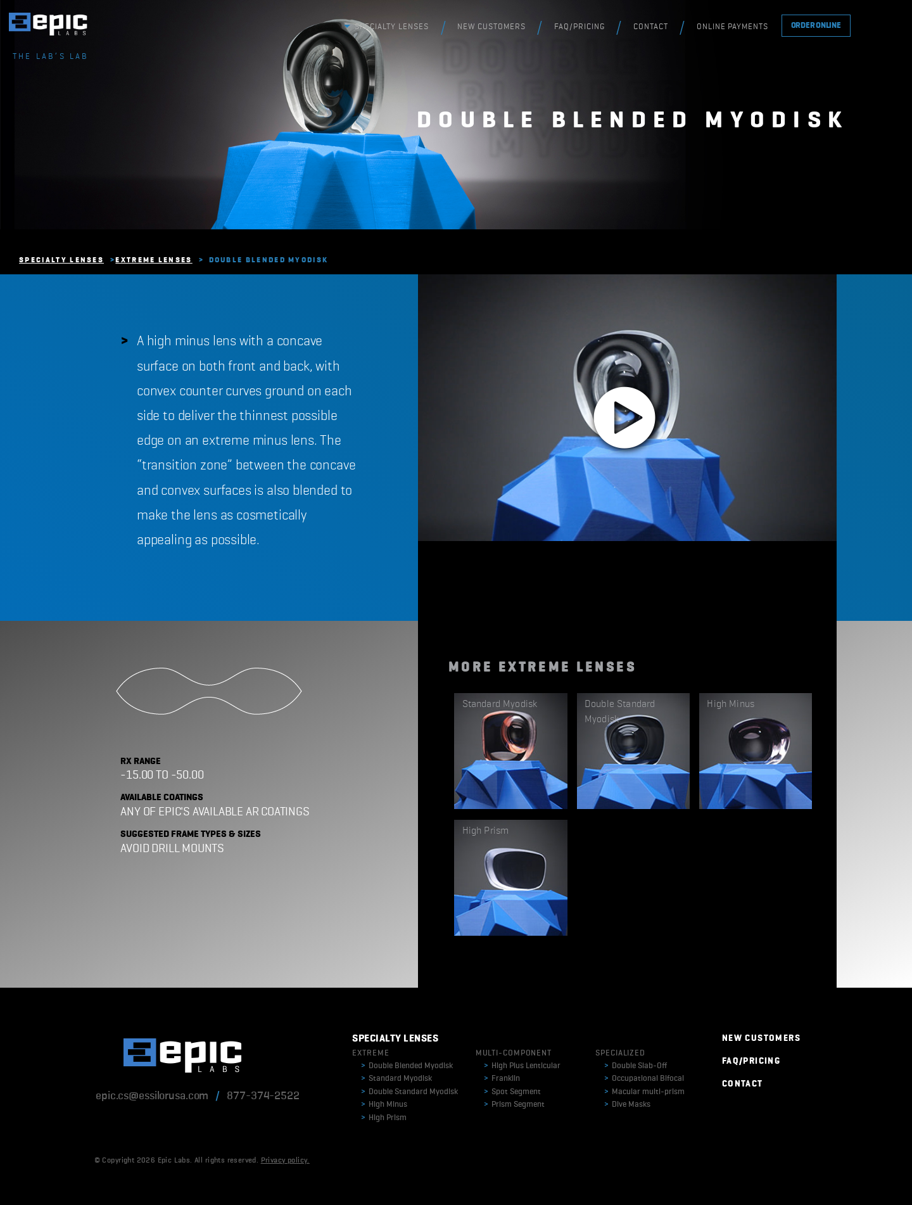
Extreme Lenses (153, 260)
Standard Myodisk (396, 1078)
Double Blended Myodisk (407, 1066)
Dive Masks (627, 1104)
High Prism (384, 1118)
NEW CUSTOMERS (491, 27)
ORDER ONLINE (816, 26)
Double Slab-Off (635, 1066)
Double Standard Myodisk (409, 1092)
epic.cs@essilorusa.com (152, 1096)
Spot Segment (512, 1092)
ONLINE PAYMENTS (733, 27)
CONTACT (650, 27)
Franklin (502, 1078)
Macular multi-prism (644, 1092)
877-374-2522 (263, 1096)
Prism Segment (514, 1104)
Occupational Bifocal (644, 1078)
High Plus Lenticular (522, 1066)
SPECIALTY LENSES (392, 27)
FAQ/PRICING (579, 27)
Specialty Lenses (61, 260)
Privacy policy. (285, 1160)
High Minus (384, 1104)
